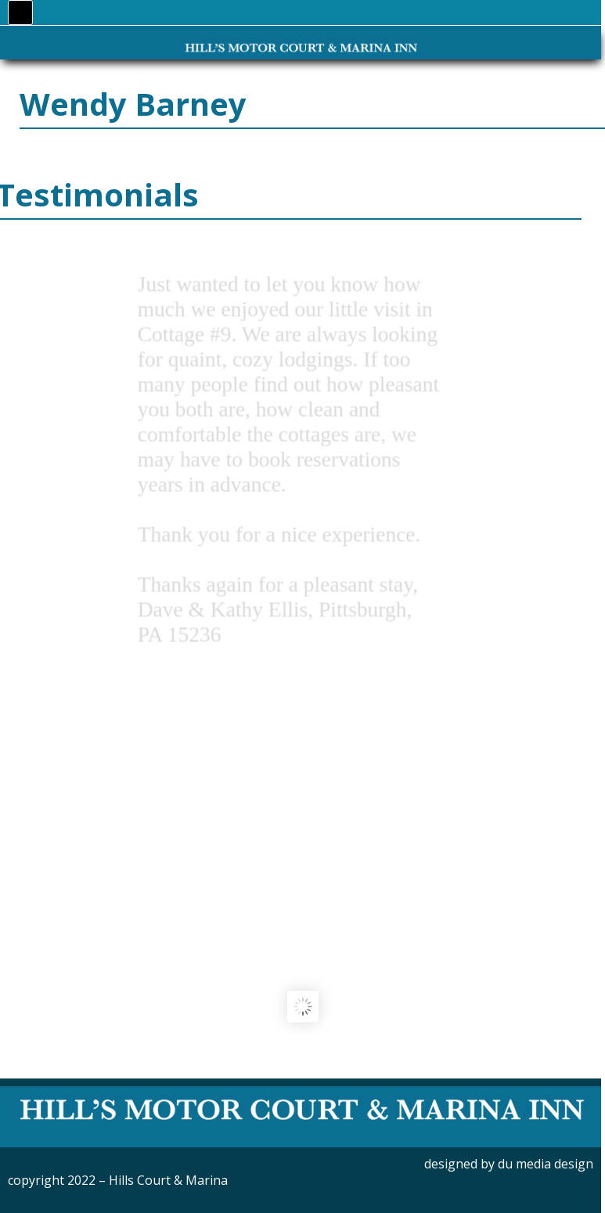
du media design (545, 1163)
